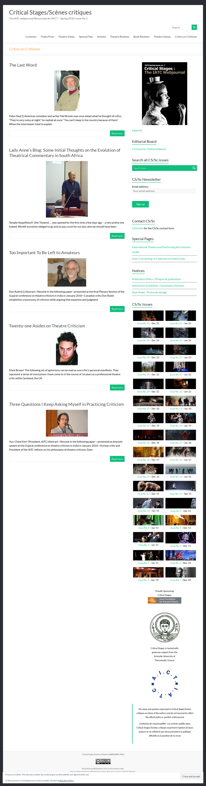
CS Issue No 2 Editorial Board (149, 148)
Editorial (137, 130)
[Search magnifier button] (194, 168)
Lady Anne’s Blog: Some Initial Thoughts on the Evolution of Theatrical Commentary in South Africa (64, 152)
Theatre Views (66, 36)
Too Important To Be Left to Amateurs (44, 252)
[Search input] (162, 168)
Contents (30, 36)
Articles (101, 36)
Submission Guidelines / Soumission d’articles (158, 285)
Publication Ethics (66, 780)
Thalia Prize (47, 36)
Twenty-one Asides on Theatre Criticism (47, 325)
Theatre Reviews (119, 36)
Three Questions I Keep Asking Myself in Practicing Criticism (66, 404)
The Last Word (23, 65)
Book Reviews (141, 36)
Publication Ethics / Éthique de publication (156, 279)
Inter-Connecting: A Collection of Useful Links (158, 258)
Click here (137, 228)
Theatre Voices (162, 36)
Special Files (86, 36)
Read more (117, 133)
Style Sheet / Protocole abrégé (149, 292)
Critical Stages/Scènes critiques (50, 12)
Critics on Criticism (186, 36)
